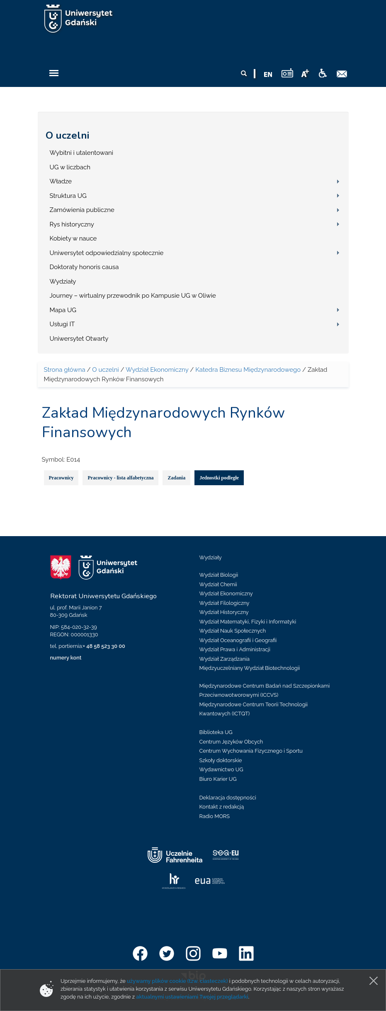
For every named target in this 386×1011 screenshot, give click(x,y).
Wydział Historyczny (224, 612)
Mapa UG (63, 310)
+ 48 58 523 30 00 (104, 646)
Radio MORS (214, 816)
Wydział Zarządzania (224, 659)
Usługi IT (62, 324)
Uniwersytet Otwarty (79, 338)
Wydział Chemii (218, 584)
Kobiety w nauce (73, 238)
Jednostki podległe (219, 478)
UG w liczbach (70, 167)
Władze (61, 181)
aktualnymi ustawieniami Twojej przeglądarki (192, 997)
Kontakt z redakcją (221, 807)
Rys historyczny (72, 224)
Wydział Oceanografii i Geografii (238, 640)
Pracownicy (61, 478)
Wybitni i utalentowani (82, 152)
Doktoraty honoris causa (84, 267)
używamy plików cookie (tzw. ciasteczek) (177, 981)
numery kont (66, 658)
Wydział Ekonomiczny (157, 369)
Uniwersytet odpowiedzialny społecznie (107, 253)
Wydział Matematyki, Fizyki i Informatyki (247, 622)
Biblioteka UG (216, 732)
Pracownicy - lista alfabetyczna (120, 478)
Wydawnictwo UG (221, 769)
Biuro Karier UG (218, 779)
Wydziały (63, 281)
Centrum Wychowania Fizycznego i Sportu (251, 751)
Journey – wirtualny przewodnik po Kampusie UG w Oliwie (133, 295)
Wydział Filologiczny (224, 603)
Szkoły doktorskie (220, 760)
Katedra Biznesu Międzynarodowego (248, 369)
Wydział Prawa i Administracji (235, 649)
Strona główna (64, 369)
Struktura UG (68, 196)
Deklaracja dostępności (227, 797)
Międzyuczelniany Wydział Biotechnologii (249, 668)
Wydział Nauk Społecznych (232, 631)
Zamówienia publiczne (82, 210)
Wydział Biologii (218, 575)
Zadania (176, 478)
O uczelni (67, 135)
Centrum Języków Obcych (231, 742)
